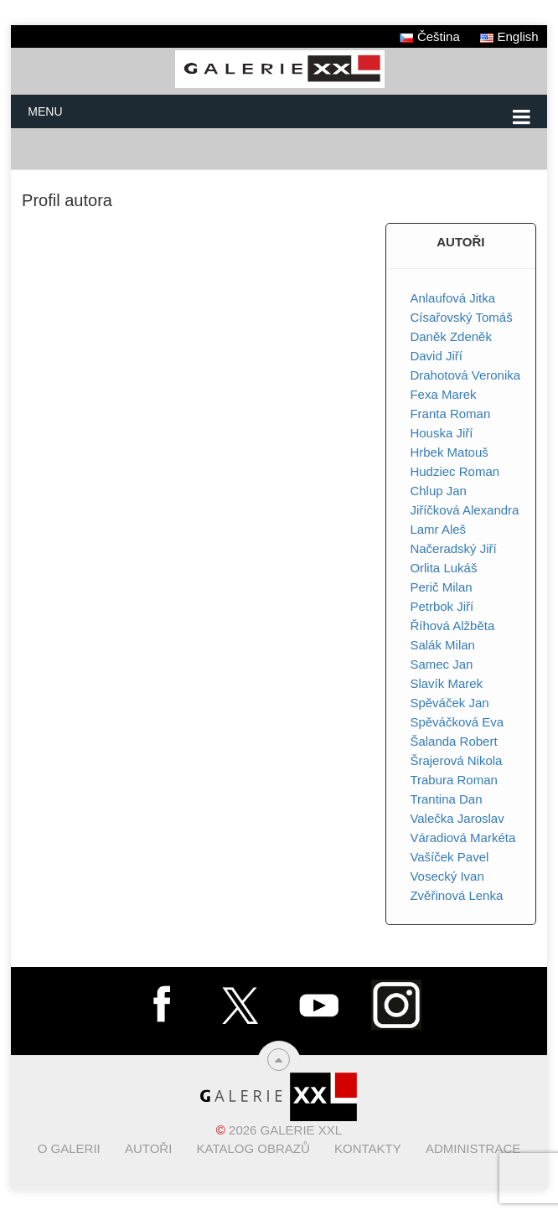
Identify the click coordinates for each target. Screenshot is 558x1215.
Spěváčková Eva (457, 722)
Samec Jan (441, 664)
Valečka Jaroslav (457, 818)
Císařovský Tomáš (461, 317)
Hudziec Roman (454, 471)
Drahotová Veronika (465, 375)
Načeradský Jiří (453, 548)
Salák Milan (442, 645)
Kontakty (367, 1148)
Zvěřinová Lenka (456, 895)
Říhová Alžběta (452, 625)
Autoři (148, 1148)
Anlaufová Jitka (452, 298)
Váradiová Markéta (462, 837)
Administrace (473, 1148)
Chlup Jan (438, 490)
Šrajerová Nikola (456, 760)
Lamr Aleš (438, 529)
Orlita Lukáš (443, 568)
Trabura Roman (454, 780)
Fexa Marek (443, 394)
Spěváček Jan (449, 702)
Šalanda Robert (453, 741)
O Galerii (69, 1148)
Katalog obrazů (253, 1148)
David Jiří (436, 356)
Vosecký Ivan (446, 876)
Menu (45, 111)
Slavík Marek (446, 683)
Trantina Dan (446, 799)
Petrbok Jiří (441, 606)
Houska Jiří (441, 433)
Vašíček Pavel (449, 857)
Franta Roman (450, 413)
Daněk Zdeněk (451, 336)
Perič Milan (441, 587)
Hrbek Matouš (449, 452)
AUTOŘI (460, 242)
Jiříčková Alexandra (464, 510)
